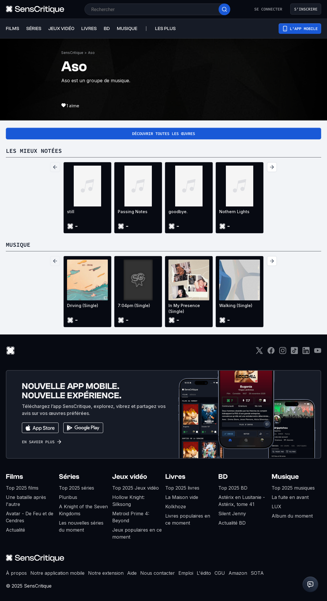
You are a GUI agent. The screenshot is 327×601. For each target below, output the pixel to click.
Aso (91, 52)
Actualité (15, 530)
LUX (276, 506)
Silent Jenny (232, 513)
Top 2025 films (22, 488)
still (70, 211)
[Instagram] (282, 352)
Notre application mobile (57, 573)
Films (14, 477)
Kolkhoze (175, 506)
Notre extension (106, 573)
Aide (132, 573)
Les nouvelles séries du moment (81, 526)
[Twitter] (259, 352)
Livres (175, 477)
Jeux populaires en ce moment (137, 533)
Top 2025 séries (76, 488)
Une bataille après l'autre (26, 500)
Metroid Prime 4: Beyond (130, 517)
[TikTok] (294, 352)
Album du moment (292, 516)
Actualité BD (232, 523)
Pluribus (68, 497)
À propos (16, 573)
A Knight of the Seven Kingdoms (83, 510)
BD (223, 477)
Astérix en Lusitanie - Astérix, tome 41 (241, 500)
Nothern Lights (234, 211)
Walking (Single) (235, 305)
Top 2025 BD (232, 488)
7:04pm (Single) (134, 305)
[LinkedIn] (306, 352)
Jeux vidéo (129, 477)
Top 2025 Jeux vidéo (135, 488)
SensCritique (72, 52)
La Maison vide (181, 497)
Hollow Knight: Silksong (128, 500)
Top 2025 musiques (293, 488)
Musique (285, 477)
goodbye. (178, 211)
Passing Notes (132, 211)
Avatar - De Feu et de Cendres (29, 517)
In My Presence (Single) (184, 308)
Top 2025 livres (182, 488)
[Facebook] (271, 352)
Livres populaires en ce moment (187, 519)
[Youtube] (317, 352)
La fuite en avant (290, 497)
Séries (69, 477)
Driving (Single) (82, 305)
